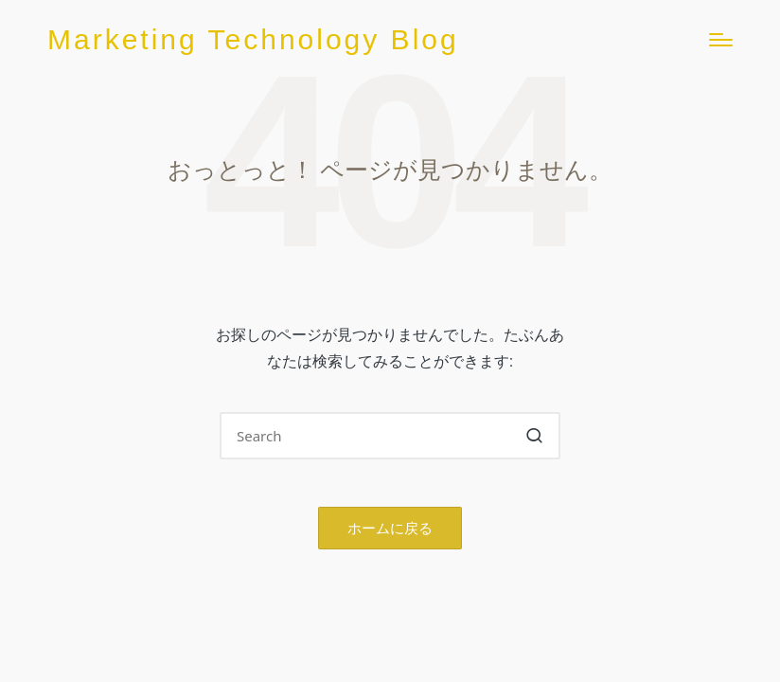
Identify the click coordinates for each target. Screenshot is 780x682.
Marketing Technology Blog (253, 39)
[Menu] (721, 39)
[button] (534, 435)
